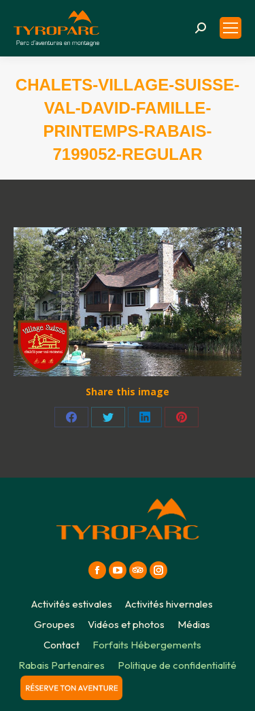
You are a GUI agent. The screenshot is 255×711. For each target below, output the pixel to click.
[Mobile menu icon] (230, 28)
